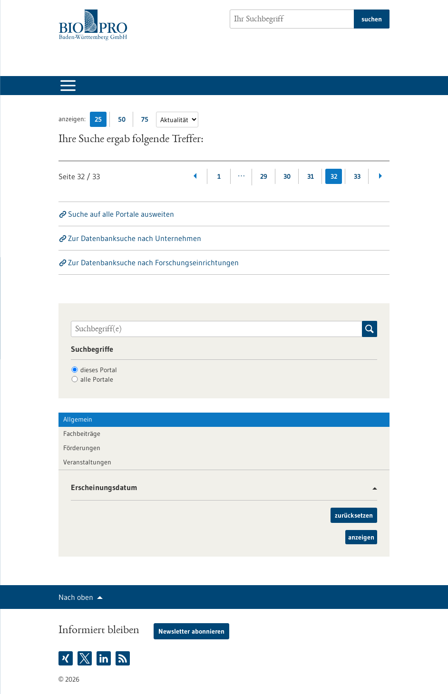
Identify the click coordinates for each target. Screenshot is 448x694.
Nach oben (75, 597)
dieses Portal (98, 370)
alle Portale (96, 379)
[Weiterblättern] (380, 176)
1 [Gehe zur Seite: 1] (219, 176)
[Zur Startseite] (95, 25)
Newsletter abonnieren (191, 631)
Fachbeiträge (81, 433)
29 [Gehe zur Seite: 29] (263, 176)
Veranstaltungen (87, 462)
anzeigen (361, 537)
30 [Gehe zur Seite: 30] (287, 176)
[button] (371, 488)
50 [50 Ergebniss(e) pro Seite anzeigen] (124, 121)
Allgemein (77, 419)
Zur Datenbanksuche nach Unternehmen (134, 238)
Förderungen (81, 447)
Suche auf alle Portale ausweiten (121, 214)
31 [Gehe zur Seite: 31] (310, 176)
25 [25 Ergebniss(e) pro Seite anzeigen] (101, 121)
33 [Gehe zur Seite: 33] (357, 176)
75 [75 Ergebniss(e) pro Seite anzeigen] (147, 121)
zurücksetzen (354, 515)
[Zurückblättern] (195, 176)
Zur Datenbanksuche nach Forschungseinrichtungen (153, 262)
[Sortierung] (177, 119)
